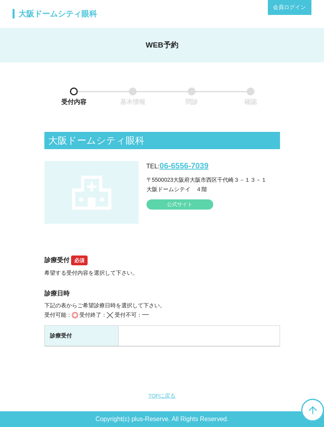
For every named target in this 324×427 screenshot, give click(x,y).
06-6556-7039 (184, 165)
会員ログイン (289, 7)
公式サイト (179, 204)
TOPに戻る (162, 396)
